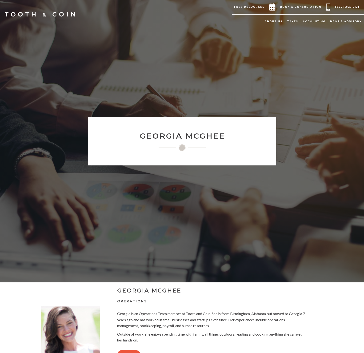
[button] (250, 7)
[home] (40, 14)
